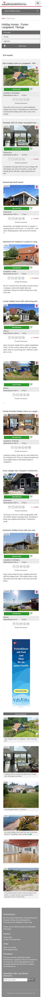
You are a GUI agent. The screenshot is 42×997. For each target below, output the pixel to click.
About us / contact (9, 947)
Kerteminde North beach (13, 182)
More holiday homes (10, 949)
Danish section (19, 927)
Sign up (30, 979)
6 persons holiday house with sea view (19, 530)
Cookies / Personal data (11, 939)
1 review (36, 159)
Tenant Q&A (7, 937)
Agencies (7, 41)
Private (6, 37)
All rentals (7, 32)
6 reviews (35, 278)
